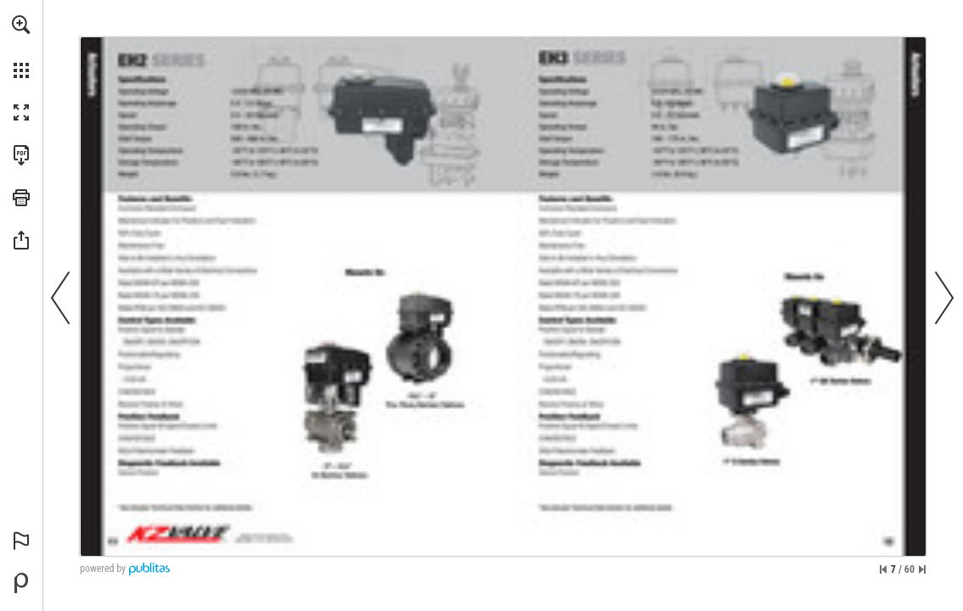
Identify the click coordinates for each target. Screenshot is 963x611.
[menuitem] (21, 47)
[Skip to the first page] (883, 569)
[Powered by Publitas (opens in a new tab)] (21, 583)
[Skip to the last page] (922, 569)
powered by (103, 569)
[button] (21, 24)
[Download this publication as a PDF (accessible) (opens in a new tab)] (21, 155)
